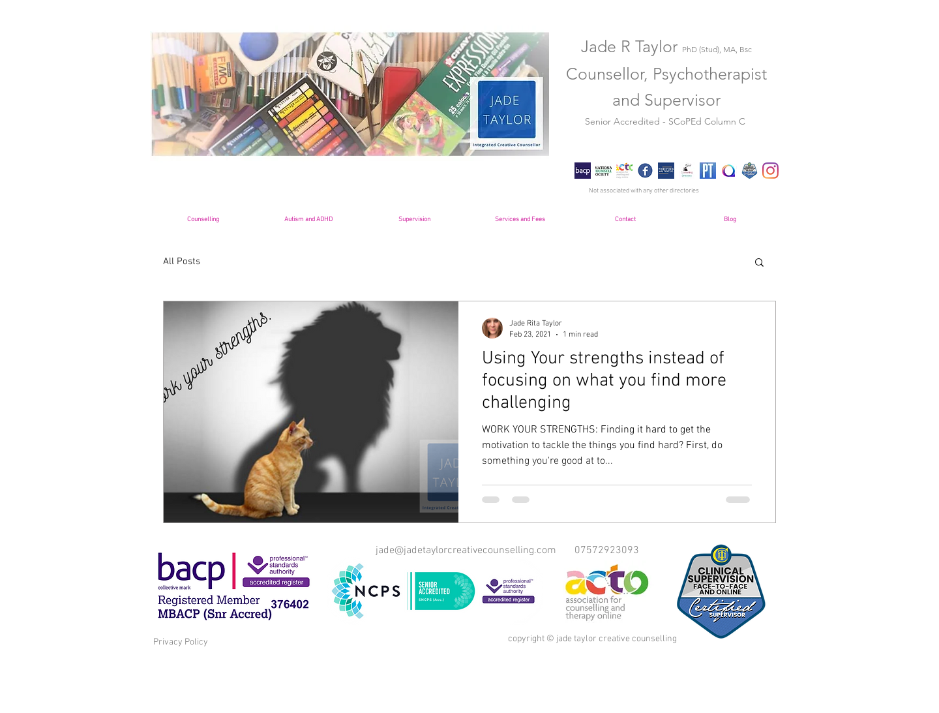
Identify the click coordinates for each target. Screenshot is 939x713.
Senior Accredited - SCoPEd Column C (666, 121)
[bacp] (582, 170)
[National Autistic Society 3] (729, 170)
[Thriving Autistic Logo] (666, 170)
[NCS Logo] (603, 170)
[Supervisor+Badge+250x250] (749, 170)
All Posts (181, 261)
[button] (759, 263)
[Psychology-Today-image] (708, 170)
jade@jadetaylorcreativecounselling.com (466, 550)
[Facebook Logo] (645, 170)
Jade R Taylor (666, 46)
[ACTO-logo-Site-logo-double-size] (624, 170)
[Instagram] (770, 170)
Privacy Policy (180, 642)
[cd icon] (687, 170)
